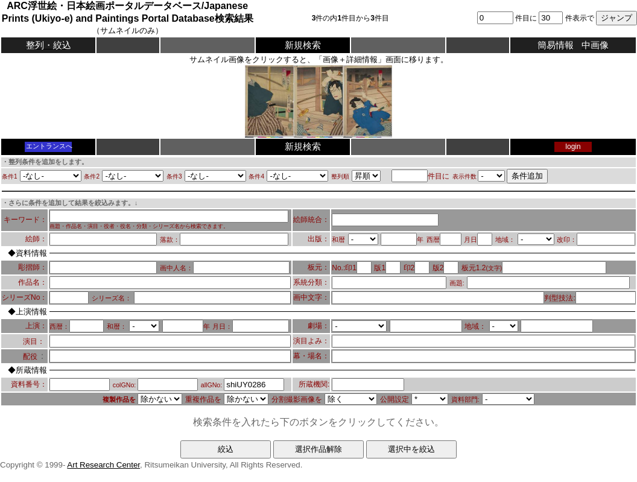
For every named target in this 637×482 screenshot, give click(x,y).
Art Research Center (103, 464)
